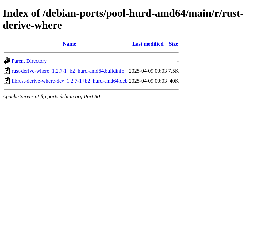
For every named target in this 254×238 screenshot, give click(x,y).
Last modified (148, 44)
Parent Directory (29, 61)
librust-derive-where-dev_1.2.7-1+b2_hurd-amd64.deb (70, 81)
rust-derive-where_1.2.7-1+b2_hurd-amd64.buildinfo (68, 71)
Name (69, 44)
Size (173, 44)
